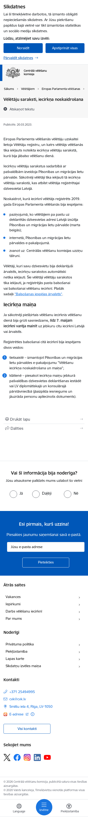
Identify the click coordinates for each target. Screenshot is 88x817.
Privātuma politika (20, 644)
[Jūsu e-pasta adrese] (45, 547)
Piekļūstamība (16, 651)
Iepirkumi (13, 604)
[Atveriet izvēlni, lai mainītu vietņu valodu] (19, 808)
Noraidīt (23, 48)
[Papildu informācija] (32, 714)
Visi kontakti (27, 728)
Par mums (14, 618)
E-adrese (16, 714)
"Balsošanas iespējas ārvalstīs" (38, 294)
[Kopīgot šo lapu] (44, 428)
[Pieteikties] (45, 562)
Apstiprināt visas (65, 48)
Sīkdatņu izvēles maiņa (23, 666)
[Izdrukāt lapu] (44, 419)
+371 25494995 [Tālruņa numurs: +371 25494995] (22, 692)
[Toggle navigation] (44, 807)
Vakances (13, 597)
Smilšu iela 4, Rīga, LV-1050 (31, 706)
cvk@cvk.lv (17, 699)
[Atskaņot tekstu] (22, 109)
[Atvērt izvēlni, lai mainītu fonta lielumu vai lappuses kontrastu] (69, 808)
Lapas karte (15, 658)
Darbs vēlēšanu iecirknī (24, 611)
